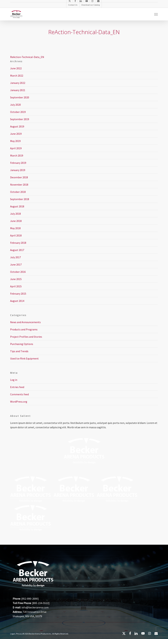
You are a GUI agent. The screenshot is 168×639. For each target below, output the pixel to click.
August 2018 (17, 206)
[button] (156, 14)
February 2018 (18, 242)
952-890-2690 (30, 598)
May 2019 (15, 141)
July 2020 (15, 104)
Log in (13, 379)
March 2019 (16, 155)
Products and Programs (24, 329)
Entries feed (17, 387)
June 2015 (16, 279)
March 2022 (16, 75)
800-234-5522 (41, 603)
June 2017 (16, 264)
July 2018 (15, 213)
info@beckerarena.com (35, 607)
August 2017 (17, 250)
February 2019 (18, 162)
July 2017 (15, 257)
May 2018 (15, 228)
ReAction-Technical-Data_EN (27, 57)
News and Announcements (25, 322)
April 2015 (16, 286)
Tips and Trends (19, 351)
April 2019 (16, 148)
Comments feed (19, 394)
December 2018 (19, 177)
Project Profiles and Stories (26, 336)
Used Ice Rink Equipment (24, 358)
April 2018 (16, 235)
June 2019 (16, 133)
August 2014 (17, 301)
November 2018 (19, 184)
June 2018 (16, 221)
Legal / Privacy (16, 633)
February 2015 (18, 293)
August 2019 (17, 126)
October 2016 (18, 271)
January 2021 (17, 90)
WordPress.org (18, 401)
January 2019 (17, 170)
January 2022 (17, 83)
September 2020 (19, 97)
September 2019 (19, 119)
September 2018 (19, 199)
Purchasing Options (21, 344)
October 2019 (18, 112)
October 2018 (18, 192)
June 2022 (16, 68)
